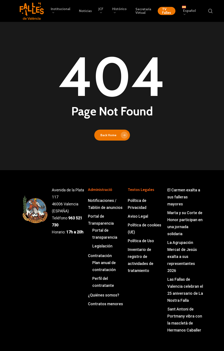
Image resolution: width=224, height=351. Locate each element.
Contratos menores (105, 304)
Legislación (102, 246)
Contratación (100, 255)
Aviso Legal (138, 216)
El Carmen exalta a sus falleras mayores (183, 197)
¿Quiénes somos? (103, 295)
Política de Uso (141, 240)
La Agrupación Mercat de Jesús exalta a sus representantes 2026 (182, 256)
